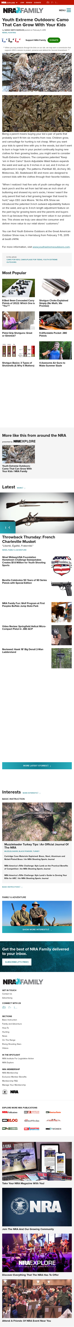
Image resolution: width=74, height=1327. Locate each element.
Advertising (7, 1014)
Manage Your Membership (14, 1101)
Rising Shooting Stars (11, 1060)
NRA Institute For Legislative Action (18, 1074)
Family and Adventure (12, 1040)
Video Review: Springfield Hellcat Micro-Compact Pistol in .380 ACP (24, 628)
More (19, 488)
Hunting (12, 32)
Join (22, 2)
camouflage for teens (31, 259)
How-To (5, 1044)
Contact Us (7, 1010)
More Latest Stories (47, 765)
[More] (23, 488)
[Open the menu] (69, 10)
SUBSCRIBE (16, 962)
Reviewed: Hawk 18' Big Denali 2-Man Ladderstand (22, 651)
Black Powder (25, 851)
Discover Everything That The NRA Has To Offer (30, 1291)
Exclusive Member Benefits (14, 1093)
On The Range (8, 1056)
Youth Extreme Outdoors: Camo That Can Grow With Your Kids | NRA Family (17, 468)
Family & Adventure (17, 550)
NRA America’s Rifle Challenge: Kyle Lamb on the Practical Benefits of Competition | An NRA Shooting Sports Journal (36, 867)
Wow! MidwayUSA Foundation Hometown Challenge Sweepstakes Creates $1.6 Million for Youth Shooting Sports (24, 561)
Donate (37, 2)
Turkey (36, 851)
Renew (29, 2)
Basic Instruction (13, 799)
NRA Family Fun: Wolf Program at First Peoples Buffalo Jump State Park (23, 604)
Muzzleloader (11, 851)
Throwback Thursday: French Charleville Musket (28, 539)
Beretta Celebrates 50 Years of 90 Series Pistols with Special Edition (24, 581)
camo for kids (13, 259)
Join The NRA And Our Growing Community (28, 1245)
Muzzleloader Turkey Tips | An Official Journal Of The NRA (36, 846)
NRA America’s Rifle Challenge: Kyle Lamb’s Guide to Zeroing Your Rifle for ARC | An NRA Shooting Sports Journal (35, 877)
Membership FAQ (10, 1097)
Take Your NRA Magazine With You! (23, 1199)
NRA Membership (10, 1089)
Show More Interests (47, 929)
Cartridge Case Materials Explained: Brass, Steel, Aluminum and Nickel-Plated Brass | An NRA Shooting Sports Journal (34, 858)
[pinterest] (18, 39)
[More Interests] (39, 793)
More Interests (30, 793)
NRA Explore (8, 1078)
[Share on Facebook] (4, 39)
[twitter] (11, 39)
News (4, 32)
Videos (5, 1064)
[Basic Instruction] (20, 887)
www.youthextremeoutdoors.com (51, 247)
